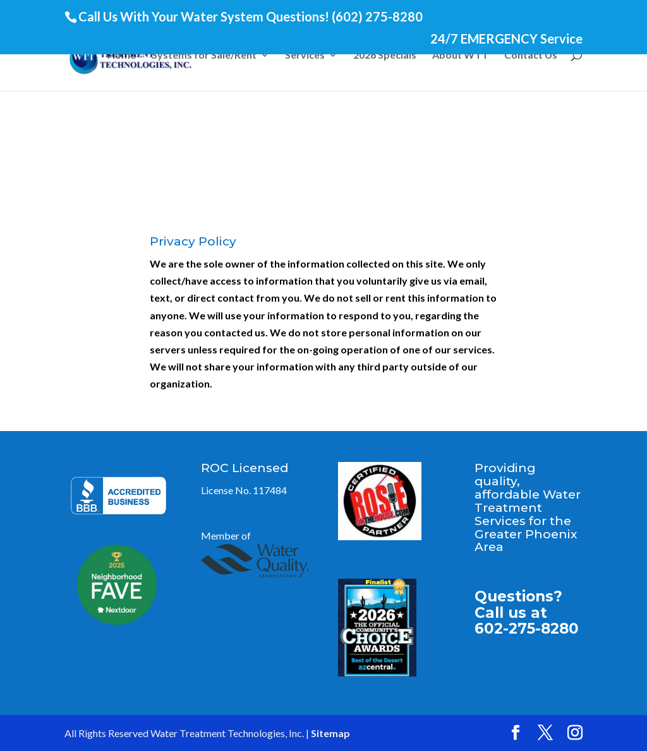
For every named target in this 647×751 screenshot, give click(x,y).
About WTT (460, 55)
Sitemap (330, 733)
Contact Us (530, 55)
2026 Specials (384, 55)
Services (305, 55)
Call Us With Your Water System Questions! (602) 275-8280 (250, 16)
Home (121, 55)
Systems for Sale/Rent (204, 55)
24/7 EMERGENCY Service (506, 39)
